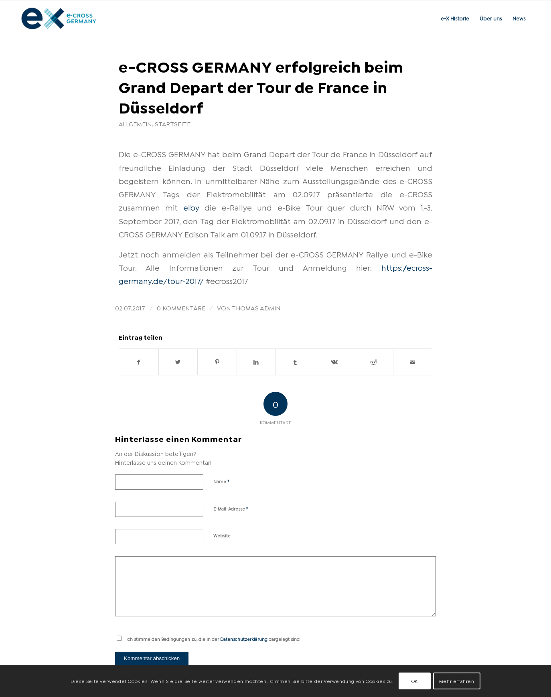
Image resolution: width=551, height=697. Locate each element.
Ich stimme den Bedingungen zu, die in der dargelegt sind (213, 639)
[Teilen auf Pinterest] (217, 362)
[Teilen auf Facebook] (138, 362)
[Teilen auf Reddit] (373, 362)
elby (191, 207)
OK (414, 681)
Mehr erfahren (456, 681)
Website (222, 535)
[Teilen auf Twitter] (178, 362)
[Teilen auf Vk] (334, 362)
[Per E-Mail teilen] (412, 362)
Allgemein (135, 123)
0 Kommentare (181, 307)
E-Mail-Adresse (231, 508)
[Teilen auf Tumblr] (295, 362)
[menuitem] (455, 18)
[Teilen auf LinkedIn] (256, 362)
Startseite (172, 123)
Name (221, 481)
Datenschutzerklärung (243, 639)
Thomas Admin (256, 307)
